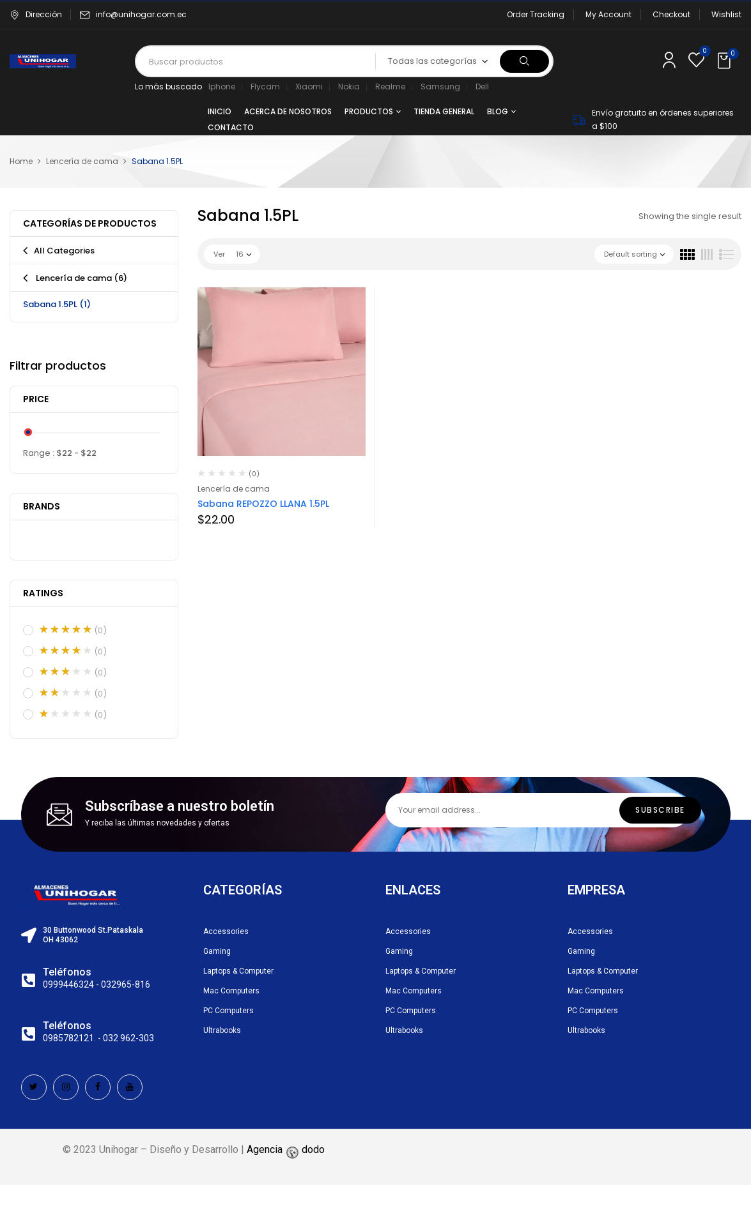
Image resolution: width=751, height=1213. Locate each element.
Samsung (440, 86)
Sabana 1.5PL (57, 304)
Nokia (349, 86)
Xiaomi (309, 86)
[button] (725, 61)
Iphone (221, 86)
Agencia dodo (286, 1149)
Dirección (36, 14)
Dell (482, 86)
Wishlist (726, 14)
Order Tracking (535, 14)
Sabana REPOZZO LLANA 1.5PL (263, 503)
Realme (390, 86)
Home (21, 161)
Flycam (265, 86)
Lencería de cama (82, 161)
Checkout (671, 14)
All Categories (64, 251)
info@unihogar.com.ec (141, 14)
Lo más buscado (168, 86)
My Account (608, 14)
